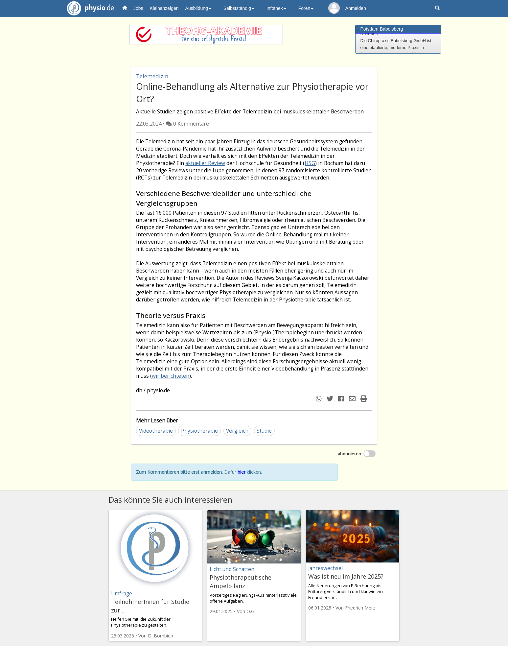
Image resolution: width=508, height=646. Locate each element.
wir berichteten (170, 375)
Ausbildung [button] (198, 8)
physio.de (88, 8)
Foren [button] (306, 8)
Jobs (138, 8)
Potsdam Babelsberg (381, 29)
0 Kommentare (191, 123)
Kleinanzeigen (164, 8)
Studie (264, 430)
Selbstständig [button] (238, 8)
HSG (310, 163)
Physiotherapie (199, 430)
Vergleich (237, 430)
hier (241, 472)
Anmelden (355, 8)
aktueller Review (205, 163)
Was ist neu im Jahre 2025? (345, 576)
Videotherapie (156, 430)
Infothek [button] (276, 8)
